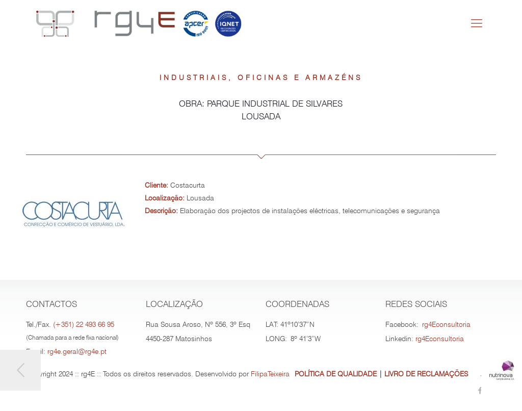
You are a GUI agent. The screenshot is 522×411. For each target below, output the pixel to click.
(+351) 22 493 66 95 (83, 324)
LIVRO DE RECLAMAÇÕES (426, 374)
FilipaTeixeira (270, 374)
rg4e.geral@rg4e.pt (77, 351)
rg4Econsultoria (446, 324)
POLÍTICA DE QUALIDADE (336, 374)
